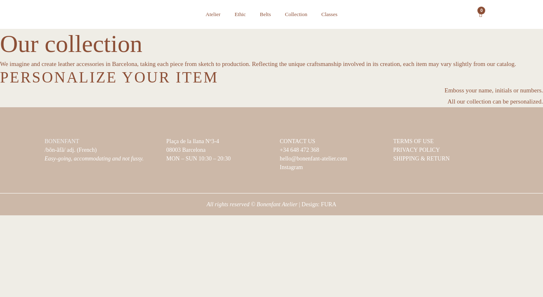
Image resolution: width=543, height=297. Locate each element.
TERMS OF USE (413, 141)
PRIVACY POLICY (416, 150)
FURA (328, 204)
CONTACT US (297, 141)
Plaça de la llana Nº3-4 (192, 141)
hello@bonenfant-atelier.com (313, 159)
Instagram (291, 167)
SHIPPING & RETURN (421, 159)
